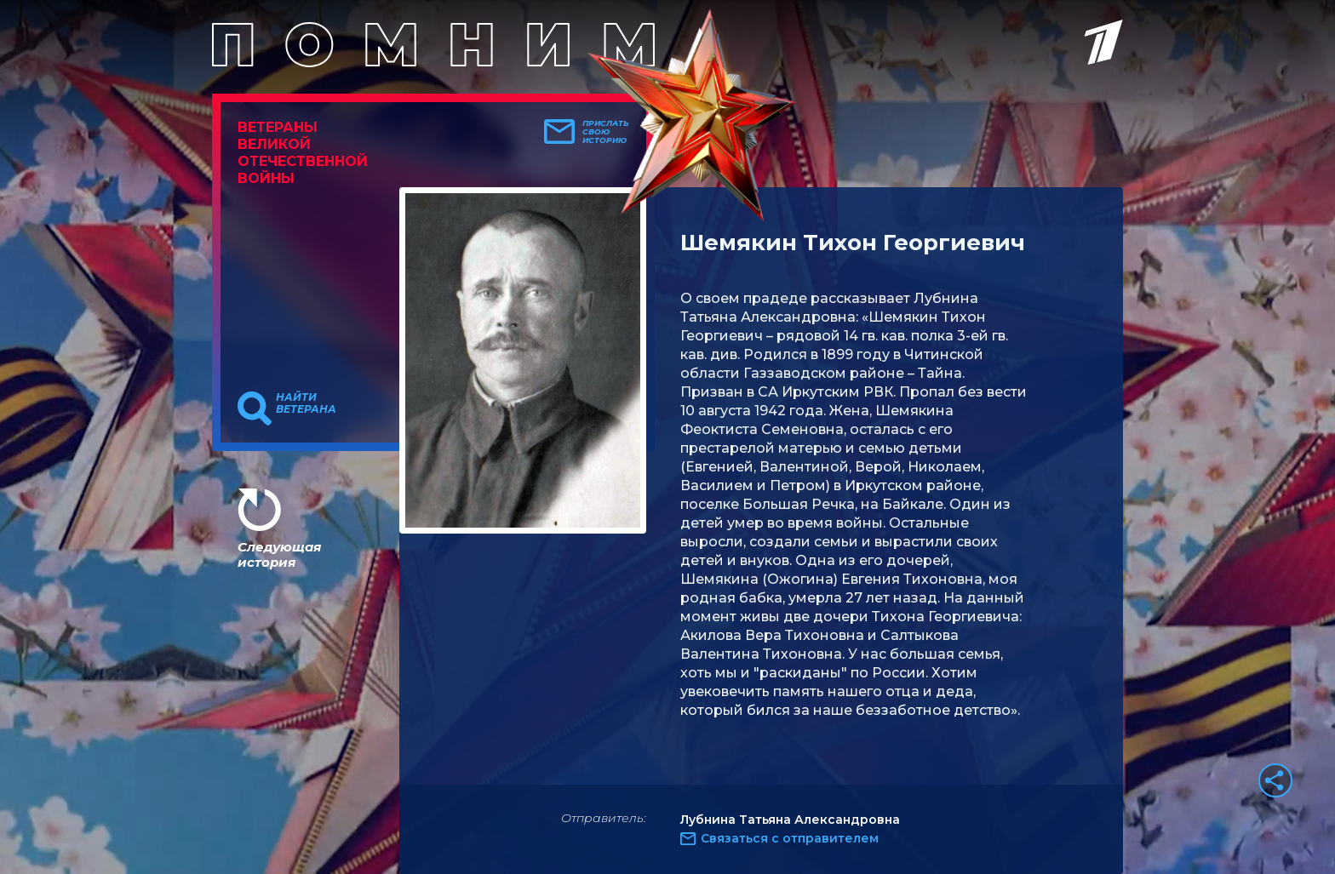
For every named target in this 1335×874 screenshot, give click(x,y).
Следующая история (279, 554)
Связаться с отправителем (790, 838)
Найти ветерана (306, 403)
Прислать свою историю (605, 132)
